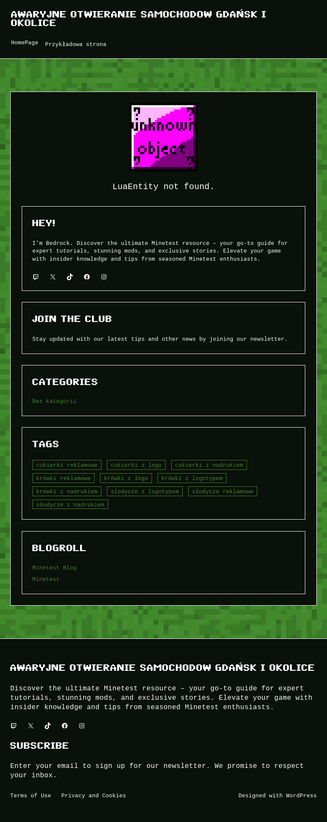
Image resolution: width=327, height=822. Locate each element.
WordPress (301, 795)
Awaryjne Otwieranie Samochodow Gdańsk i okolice (139, 18)
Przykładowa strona (75, 44)
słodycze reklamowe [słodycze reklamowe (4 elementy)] (222, 491)
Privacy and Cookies (93, 795)
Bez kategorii (54, 401)
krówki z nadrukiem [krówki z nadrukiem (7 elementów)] (67, 491)
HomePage (24, 42)
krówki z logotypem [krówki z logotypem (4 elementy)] (192, 478)
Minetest (46, 579)
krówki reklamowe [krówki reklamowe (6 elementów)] (63, 478)
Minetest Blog (54, 567)
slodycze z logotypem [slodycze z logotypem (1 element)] (145, 491)
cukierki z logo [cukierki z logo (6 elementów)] (136, 465)
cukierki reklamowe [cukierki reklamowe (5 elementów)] (67, 465)
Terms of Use (30, 795)
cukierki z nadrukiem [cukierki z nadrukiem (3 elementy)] (209, 465)
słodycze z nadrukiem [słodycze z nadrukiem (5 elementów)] (70, 504)
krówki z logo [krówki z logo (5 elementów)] (126, 478)
